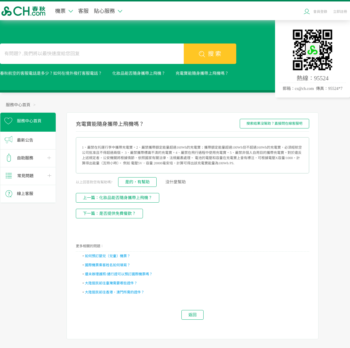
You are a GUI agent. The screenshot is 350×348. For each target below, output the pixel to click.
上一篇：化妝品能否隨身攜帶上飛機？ (117, 198)
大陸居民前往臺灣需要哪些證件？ (111, 283)
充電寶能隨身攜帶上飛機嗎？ (202, 73)
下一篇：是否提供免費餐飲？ (109, 213)
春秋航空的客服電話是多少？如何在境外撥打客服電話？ (51, 73)
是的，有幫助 (137, 182)
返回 (192, 314)
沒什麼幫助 (175, 182)
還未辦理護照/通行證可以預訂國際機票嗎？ (118, 274)
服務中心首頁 (18, 105)
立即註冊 (340, 12)
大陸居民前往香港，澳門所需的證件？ (114, 292)
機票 (64, 11)
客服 (83, 11)
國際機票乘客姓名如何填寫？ (107, 265)
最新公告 (25, 140)
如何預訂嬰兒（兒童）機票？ (107, 256)
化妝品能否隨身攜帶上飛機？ (138, 73)
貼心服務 (108, 11)
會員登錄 (320, 12)
